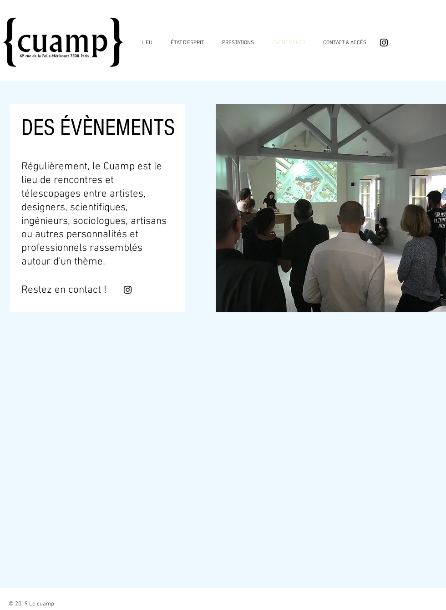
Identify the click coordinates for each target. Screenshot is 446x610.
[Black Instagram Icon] (384, 42)
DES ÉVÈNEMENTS (98, 128)
